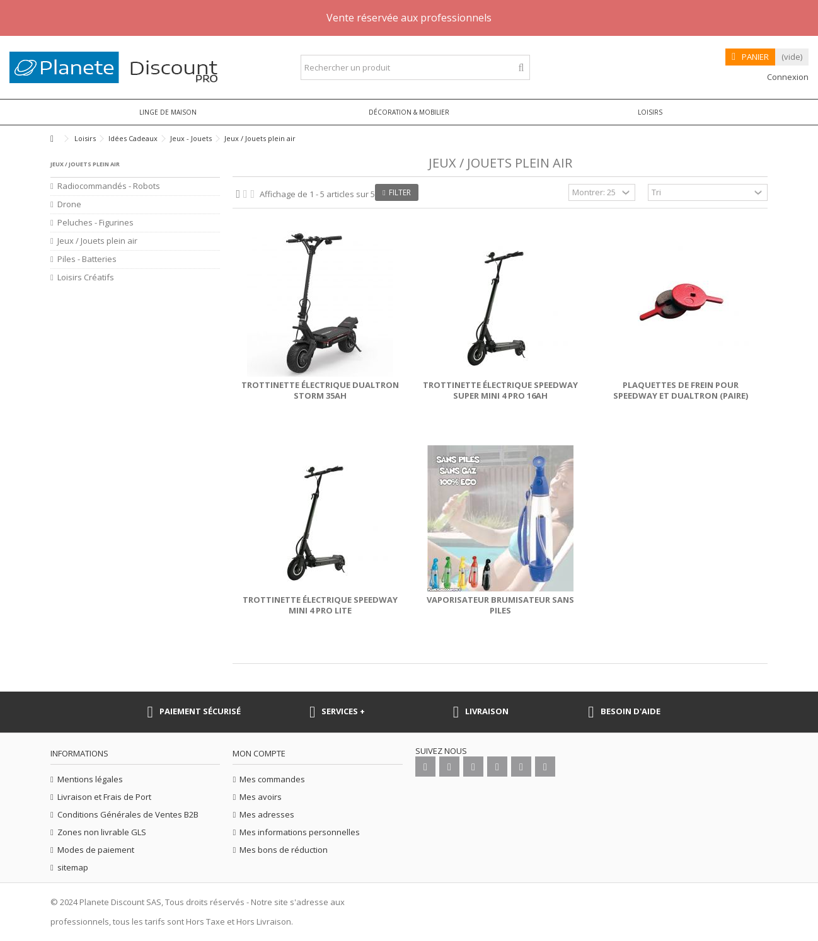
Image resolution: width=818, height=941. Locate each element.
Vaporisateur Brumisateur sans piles (500, 605)
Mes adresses (266, 814)
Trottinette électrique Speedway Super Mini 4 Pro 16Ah (500, 390)
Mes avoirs (260, 797)
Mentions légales (90, 779)
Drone (69, 204)
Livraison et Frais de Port (104, 797)
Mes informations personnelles (299, 832)
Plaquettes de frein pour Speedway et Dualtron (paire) (680, 390)
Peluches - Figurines (95, 222)
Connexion (787, 77)
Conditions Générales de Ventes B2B (128, 814)
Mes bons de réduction (283, 850)
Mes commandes (272, 779)
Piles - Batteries (87, 259)
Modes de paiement (95, 850)
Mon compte (259, 753)
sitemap (72, 867)
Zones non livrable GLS (101, 832)
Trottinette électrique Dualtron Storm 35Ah (320, 390)
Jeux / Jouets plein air (97, 241)
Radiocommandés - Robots (108, 186)
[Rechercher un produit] (521, 68)
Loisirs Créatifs (85, 277)
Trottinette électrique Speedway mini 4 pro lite (320, 605)
